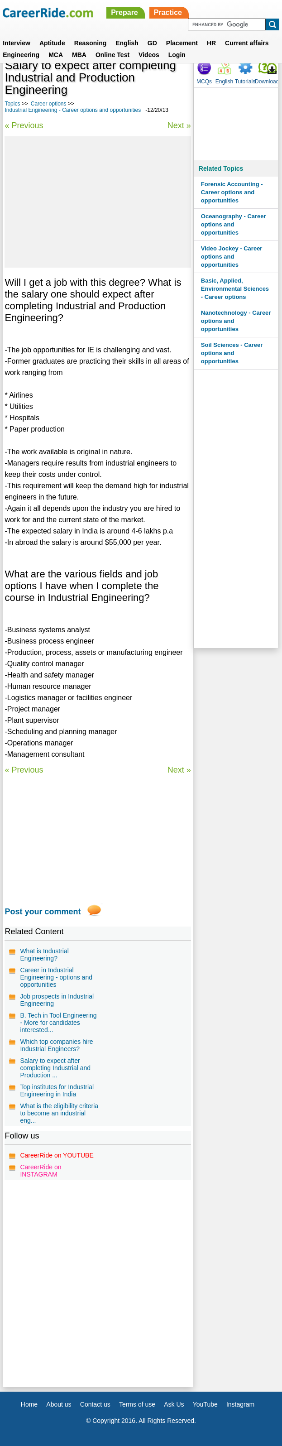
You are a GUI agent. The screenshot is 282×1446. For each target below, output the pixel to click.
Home (29, 1404)
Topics (12, 104)
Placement (182, 43)
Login (177, 54)
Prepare (124, 12)
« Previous (24, 125)
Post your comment (43, 911)
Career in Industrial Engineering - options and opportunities (56, 977)
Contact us (95, 1404)
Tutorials (245, 81)
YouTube (205, 1404)
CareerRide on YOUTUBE (56, 1155)
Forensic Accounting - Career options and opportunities (232, 192)
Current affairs (246, 43)
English (127, 43)
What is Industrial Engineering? (44, 954)
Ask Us (174, 1404)
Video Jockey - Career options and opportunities (232, 256)
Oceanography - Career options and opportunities (233, 224)
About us (58, 1404)
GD (152, 43)
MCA (55, 54)
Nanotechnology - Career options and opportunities (236, 320)
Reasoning (90, 43)
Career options (49, 104)
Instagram (240, 1404)
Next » (179, 125)
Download (267, 81)
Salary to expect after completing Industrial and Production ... (55, 1068)
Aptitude (52, 43)
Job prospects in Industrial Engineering (57, 1000)
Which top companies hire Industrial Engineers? (56, 1045)
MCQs (204, 81)
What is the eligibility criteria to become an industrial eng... (59, 1113)
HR (211, 43)
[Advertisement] (98, 202)
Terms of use (137, 1404)
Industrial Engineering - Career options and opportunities (73, 110)
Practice (168, 12)
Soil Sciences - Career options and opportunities (232, 353)
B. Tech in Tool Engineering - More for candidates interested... (58, 1022)
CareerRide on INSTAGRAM (40, 1170)
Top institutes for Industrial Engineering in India (57, 1090)
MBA (79, 54)
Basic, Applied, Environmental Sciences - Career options (235, 288)
